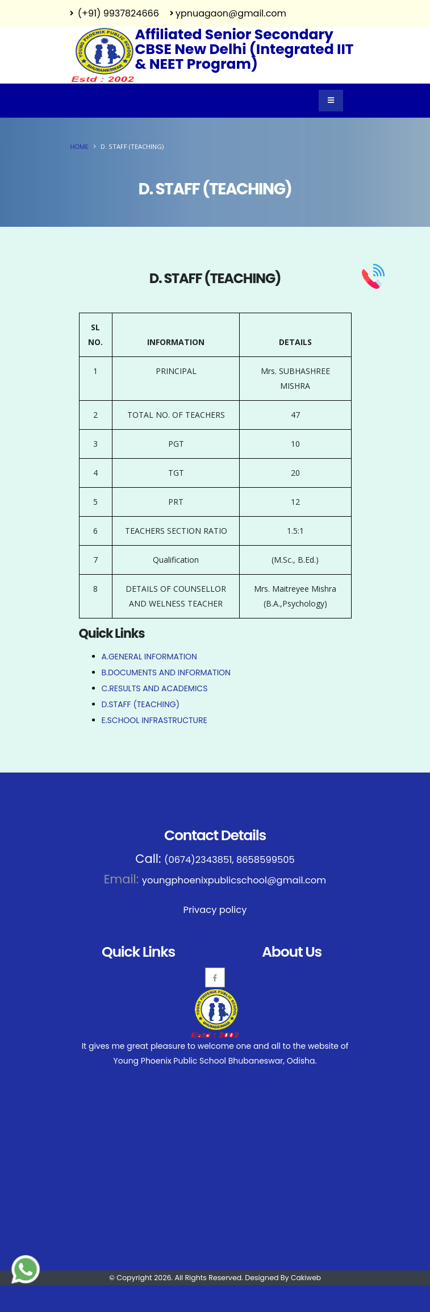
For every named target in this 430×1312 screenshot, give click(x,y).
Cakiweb (305, 1276)
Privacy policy (215, 908)
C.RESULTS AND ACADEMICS (155, 688)
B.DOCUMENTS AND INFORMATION (166, 672)
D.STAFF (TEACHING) (141, 704)
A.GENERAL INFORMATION (149, 656)
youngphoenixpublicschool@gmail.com (233, 879)
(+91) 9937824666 (114, 13)
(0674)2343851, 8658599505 (229, 859)
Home (79, 146)
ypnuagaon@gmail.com (228, 13)
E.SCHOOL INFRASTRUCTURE (154, 720)
